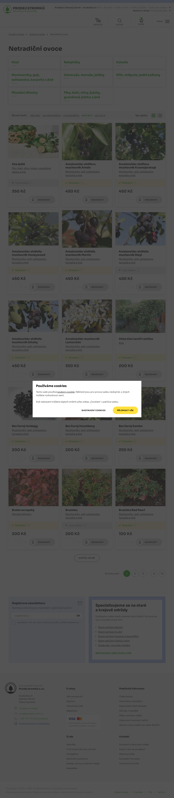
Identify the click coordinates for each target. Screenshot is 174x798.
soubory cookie (66, 392)
